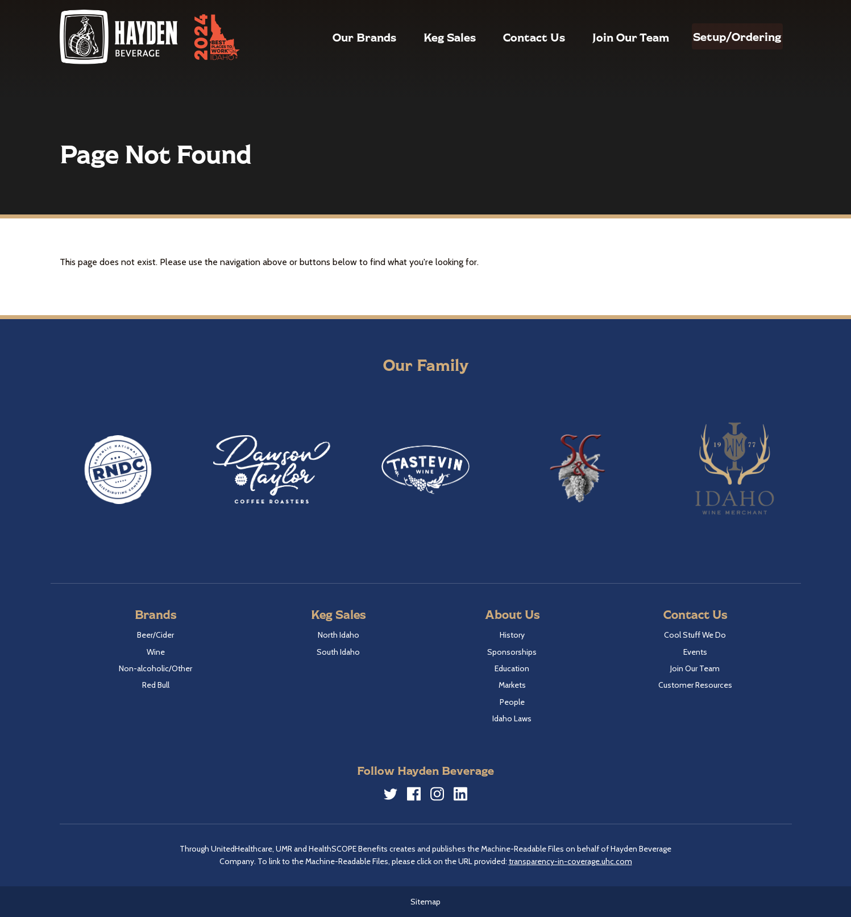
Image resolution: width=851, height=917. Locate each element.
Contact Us (510, 37)
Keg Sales (425, 37)
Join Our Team (606, 37)
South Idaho (338, 652)
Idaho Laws (512, 718)
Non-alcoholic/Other (155, 668)
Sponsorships (512, 652)
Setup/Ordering (725, 36)
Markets (512, 685)
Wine (156, 652)
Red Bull (155, 685)
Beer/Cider (155, 635)
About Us (512, 614)
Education (512, 668)
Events (695, 652)
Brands (155, 614)
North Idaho (338, 635)
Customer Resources (695, 685)
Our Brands (340, 37)
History (512, 635)
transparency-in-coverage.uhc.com (570, 861)
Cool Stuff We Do (695, 635)
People (512, 702)
